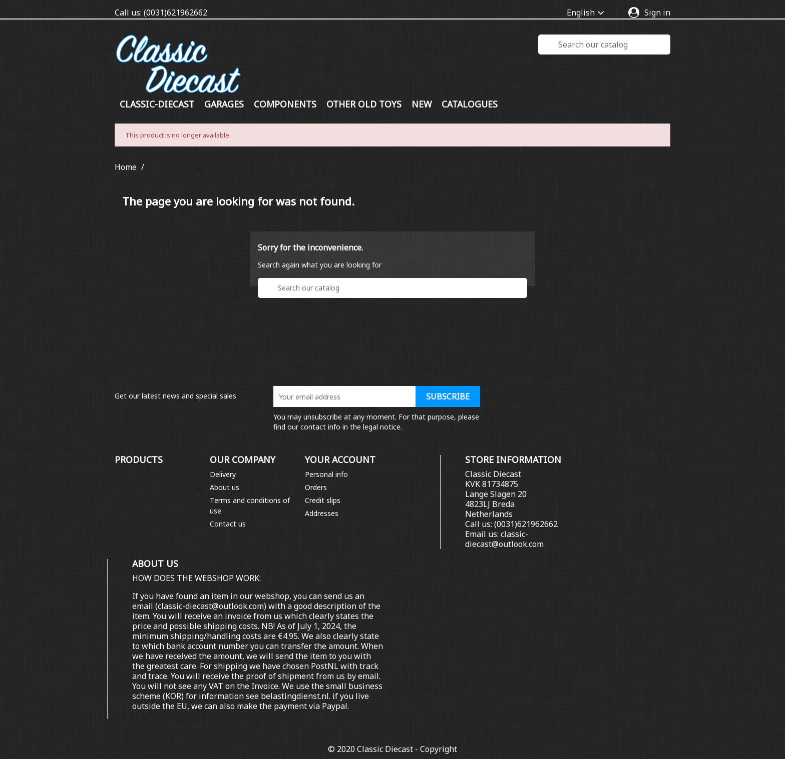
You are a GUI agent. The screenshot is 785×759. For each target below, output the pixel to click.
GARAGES (224, 104)
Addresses (321, 513)
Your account (340, 460)
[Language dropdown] (587, 13)
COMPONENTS (285, 104)
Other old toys (364, 104)
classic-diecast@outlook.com (504, 539)
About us (224, 487)
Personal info (326, 474)
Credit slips (322, 500)
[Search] (604, 44)
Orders (316, 487)
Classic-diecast (157, 104)
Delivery (223, 474)
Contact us (228, 523)
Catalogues (470, 104)
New (422, 104)
